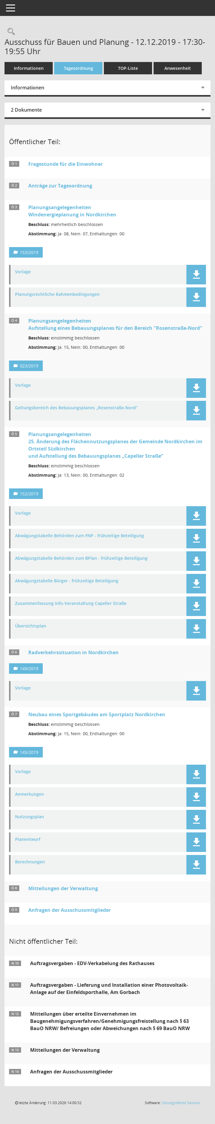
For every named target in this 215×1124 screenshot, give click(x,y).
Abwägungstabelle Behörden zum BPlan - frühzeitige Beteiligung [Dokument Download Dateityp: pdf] (81, 558)
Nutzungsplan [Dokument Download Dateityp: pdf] (29, 816)
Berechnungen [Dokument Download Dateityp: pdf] (30, 862)
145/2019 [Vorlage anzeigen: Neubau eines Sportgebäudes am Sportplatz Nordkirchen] (29, 752)
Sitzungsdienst (181, 1102)
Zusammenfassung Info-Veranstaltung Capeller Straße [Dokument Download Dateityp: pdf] (70, 603)
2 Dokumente (26, 110)
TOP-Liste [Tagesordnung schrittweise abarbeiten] (128, 68)
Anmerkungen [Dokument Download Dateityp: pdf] (29, 794)
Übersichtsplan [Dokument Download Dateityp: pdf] (30, 626)
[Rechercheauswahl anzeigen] (10, 32)
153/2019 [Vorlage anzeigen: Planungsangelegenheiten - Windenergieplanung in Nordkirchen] (29, 252)
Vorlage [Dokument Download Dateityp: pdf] (23, 271)
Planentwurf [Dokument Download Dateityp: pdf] (27, 839)
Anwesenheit (177, 68)
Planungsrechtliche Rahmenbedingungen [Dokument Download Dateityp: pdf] (57, 294)
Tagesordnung (78, 68)
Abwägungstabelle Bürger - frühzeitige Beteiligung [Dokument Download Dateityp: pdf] (66, 581)
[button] (196, 274)
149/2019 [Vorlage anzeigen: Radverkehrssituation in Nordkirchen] (29, 668)
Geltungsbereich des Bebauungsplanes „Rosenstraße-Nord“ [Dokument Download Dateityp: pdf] (76, 407)
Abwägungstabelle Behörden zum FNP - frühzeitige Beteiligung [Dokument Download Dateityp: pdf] (79, 535)
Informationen (29, 68)
